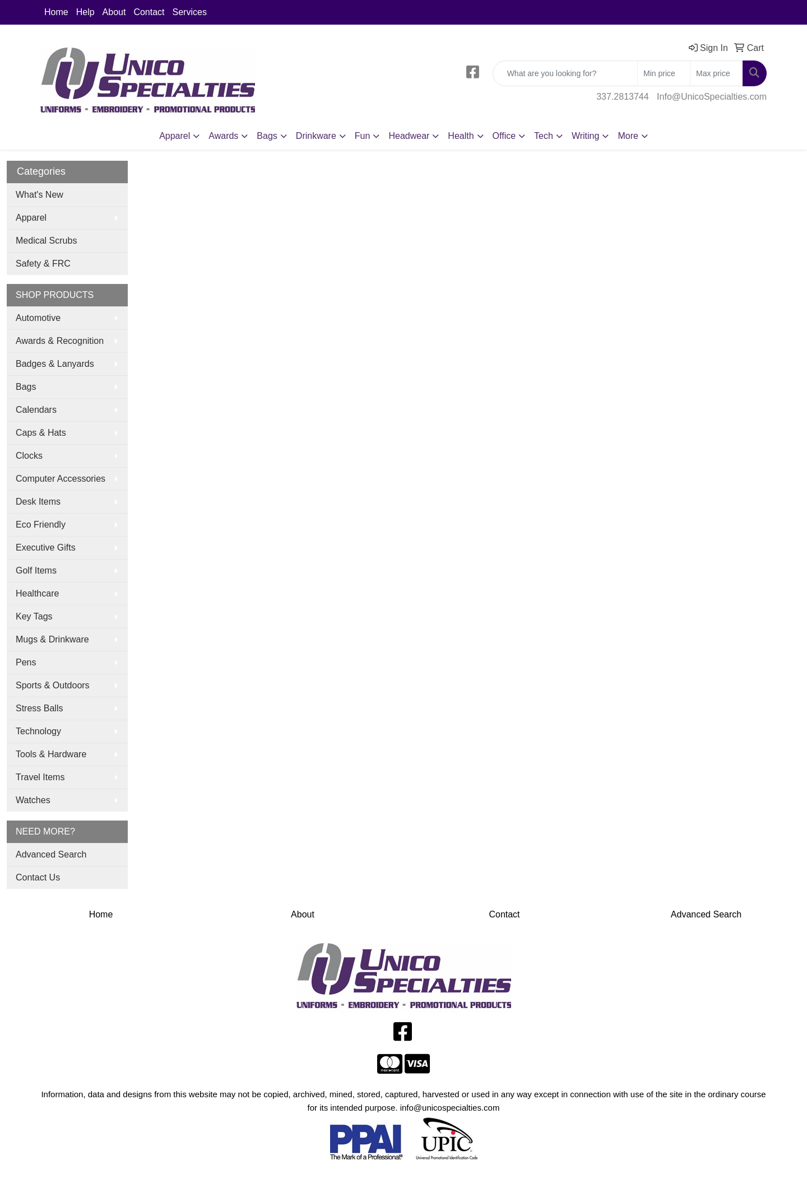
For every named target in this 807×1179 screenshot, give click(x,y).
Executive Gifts (46, 547)
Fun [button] (362, 136)
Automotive (38, 318)
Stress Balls (39, 708)
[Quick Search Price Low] (663, 73)
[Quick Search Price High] (716, 73)
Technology (38, 731)
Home (56, 12)
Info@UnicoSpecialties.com (712, 96)
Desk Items (38, 501)
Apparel (31, 217)
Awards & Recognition (60, 341)
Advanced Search (51, 854)
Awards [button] (223, 136)
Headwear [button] (408, 136)
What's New (39, 194)
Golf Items (36, 570)
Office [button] (504, 136)
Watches (33, 800)
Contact (148, 12)
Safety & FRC (43, 263)
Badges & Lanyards (55, 364)
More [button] (628, 136)
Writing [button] (586, 136)
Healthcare (37, 593)
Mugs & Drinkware (52, 639)
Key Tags (34, 616)
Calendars (36, 409)
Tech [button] (543, 136)
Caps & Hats (41, 432)
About (114, 12)
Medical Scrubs (46, 240)
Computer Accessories (60, 478)
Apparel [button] (174, 136)
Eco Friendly (41, 524)
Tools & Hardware (51, 754)
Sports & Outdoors (53, 685)
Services (190, 12)
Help (85, 12)
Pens (26, 662)
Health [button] (461, 136)
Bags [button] (267, 136)
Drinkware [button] (316, 136)
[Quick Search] (565, 73)
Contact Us (38, 877)
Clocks (29, 455)
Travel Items (40, 777)
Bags (26, 387)
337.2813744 (622, 96)
